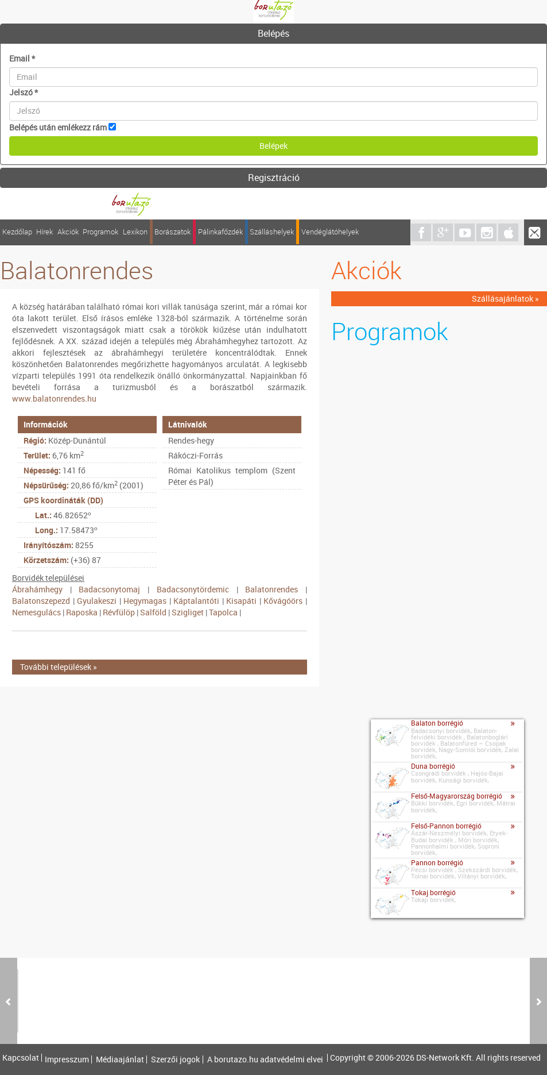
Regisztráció (274, 177)
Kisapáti (241, 600)
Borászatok (172, 232)
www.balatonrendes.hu (54, 398)
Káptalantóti (196, 600)
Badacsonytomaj (109, 589)
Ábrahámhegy (37, 589)
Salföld (153, 612)
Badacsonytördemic (193, 589)
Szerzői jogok (175, 1059)
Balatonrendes (271, 589)
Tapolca (223, 612)
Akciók (68, 232)
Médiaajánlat (120, 1059)
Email (22, 58)
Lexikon (135, 232)
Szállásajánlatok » (505, 298)
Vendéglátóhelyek (330, 232)
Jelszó (23, 92)
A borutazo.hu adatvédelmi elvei (265, 1059)
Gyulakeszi (97, 600)
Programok (100, 232)
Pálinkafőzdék (220, 232)
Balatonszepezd (41, 600)
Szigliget (188, 612)
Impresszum (67, 1059)
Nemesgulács (36, 612)
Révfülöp (119, 612)
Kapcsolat (20, 1058)
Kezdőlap (17, 232)
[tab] (273, 34)
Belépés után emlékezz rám (58, 127)
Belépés (273, 33)
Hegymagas (144, 600)
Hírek (44, 232)
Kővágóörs (282, 600)
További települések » (58, 666)
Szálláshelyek (272, 232)
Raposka (82, 612)
